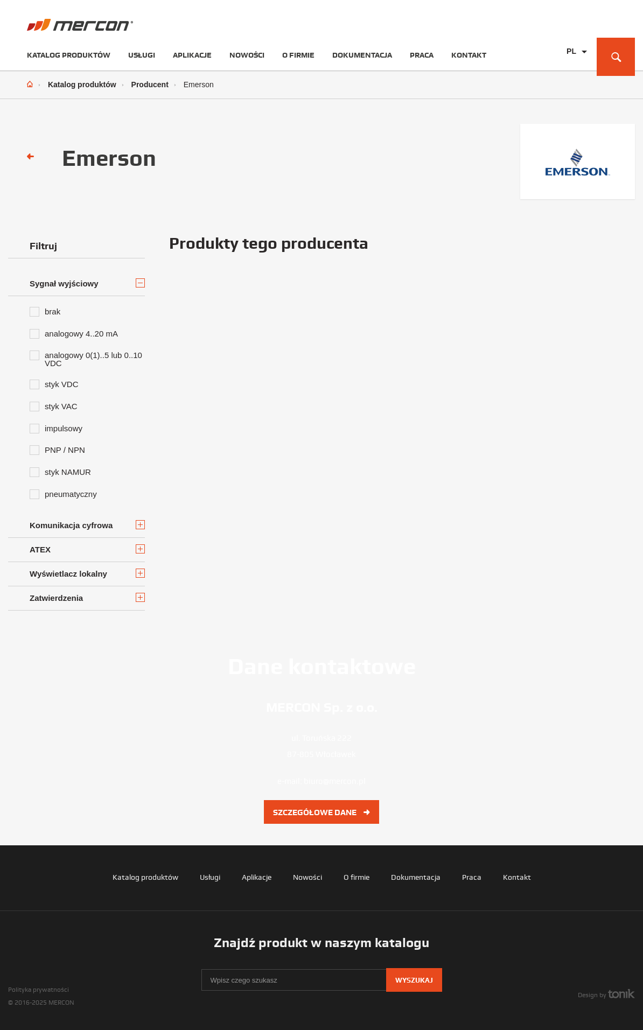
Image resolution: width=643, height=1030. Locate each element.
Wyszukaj (414, 980)
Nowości (246, 55)
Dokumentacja (362, 55)
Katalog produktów (68, 55)
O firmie (298, 55)
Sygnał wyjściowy (87, 283)
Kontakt (468, 55)
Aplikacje (192, 55)
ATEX (87, 549)
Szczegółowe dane (321, 812)
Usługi (141, 55)
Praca (422, 55)
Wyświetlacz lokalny (87, 573)
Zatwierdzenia (87, 597)
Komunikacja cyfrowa (87, 525)
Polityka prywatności (38, 989)
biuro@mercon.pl (335, 781)
